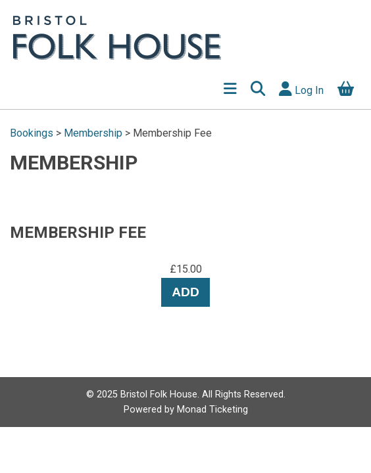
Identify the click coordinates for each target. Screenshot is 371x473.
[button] (257, 90)
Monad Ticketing (212, 409)
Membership (93, 133)
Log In (301, 89)
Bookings (33, 133)
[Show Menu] (229, 90)
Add (185, 292)
